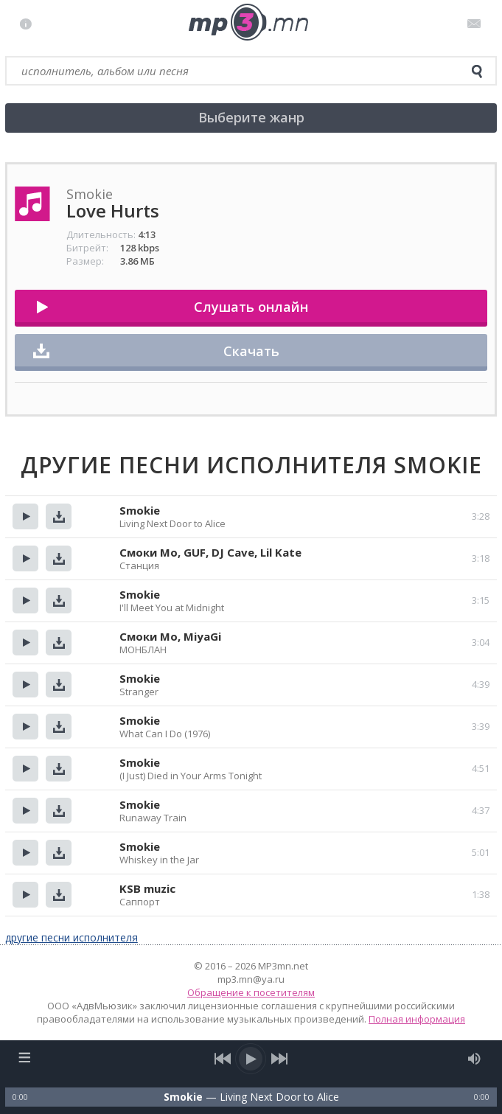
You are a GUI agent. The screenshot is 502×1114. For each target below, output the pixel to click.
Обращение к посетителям (251, 992)
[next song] (279, 1058)
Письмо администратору (476, 23)
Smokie (139, 510)
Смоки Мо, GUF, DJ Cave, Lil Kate (210, 552)
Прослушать (25, 516)
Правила (29, 23)
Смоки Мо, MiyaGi (170, 636)
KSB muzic (147, 888)
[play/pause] (251, 1058)
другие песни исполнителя (71, 937)
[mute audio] (474, 1058)
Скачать (251, 351)
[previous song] (223, 1058)
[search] (477, 71)
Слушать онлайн (251, 307)
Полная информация (417, 1019)
